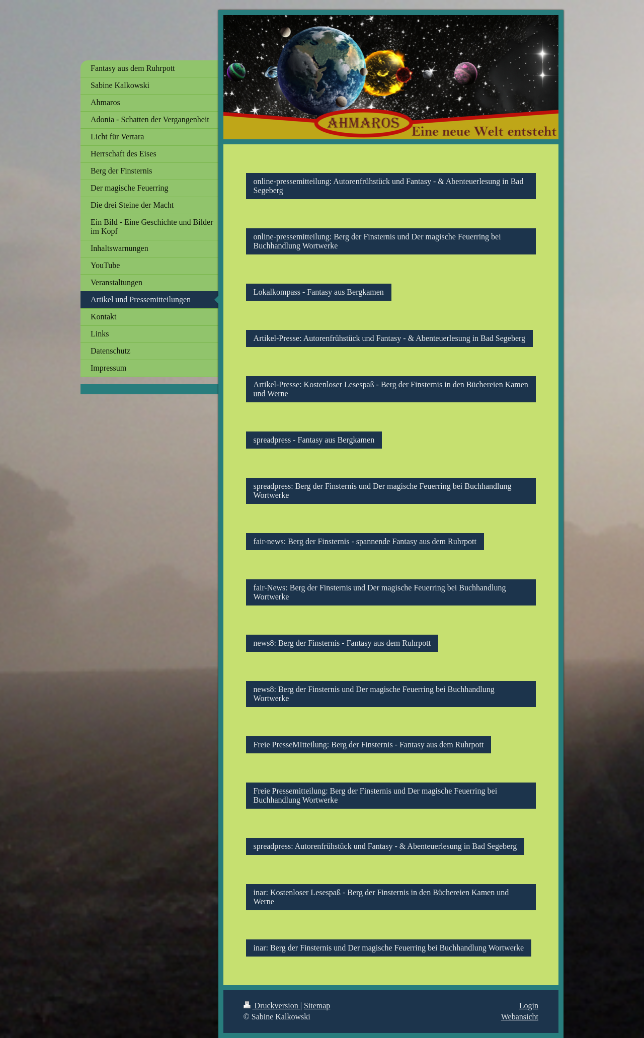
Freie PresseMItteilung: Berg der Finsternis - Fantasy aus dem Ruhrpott (369, 744)
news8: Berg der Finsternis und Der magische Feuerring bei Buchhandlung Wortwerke (374, 694)
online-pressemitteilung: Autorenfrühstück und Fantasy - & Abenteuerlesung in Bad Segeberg (389, 186)
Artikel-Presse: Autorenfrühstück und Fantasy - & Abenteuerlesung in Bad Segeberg (389, 338)
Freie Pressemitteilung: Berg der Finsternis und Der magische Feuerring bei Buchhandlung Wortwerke (376, 795)
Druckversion (272, 1005)
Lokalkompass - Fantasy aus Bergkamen (319, 292)
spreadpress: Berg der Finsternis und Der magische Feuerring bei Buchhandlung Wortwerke (383, 490)
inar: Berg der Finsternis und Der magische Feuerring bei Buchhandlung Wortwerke (389, 947)
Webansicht (519, 1016)
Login (528, 1005)
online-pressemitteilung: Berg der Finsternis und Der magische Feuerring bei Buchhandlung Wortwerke (377, 241)
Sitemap (317, 1005)
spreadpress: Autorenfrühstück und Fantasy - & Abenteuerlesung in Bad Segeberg (385, 846)
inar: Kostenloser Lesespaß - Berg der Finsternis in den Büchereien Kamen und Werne (381, 897)
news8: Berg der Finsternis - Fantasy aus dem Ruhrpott (342, 643)
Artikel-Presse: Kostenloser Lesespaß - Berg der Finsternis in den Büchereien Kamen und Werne (391, 389)
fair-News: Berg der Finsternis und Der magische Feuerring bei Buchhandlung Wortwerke (380, 592)
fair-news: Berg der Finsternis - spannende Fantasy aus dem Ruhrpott (365, 541)
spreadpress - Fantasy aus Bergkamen (314, 440)
